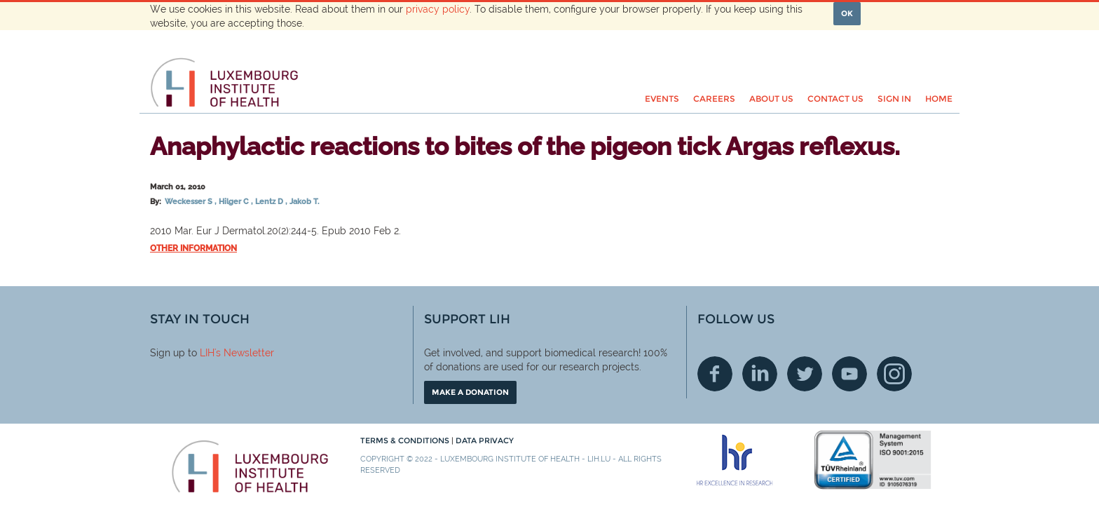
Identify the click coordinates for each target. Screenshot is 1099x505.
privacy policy (438, 9)
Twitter (804, 373)
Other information (193, 248)
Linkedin (759, 373)
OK (847, 13)
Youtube (849, 373)
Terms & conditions (405, 440)
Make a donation (470, 392)
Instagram (894, 373)
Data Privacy (485, 440)
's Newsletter (244, 352)
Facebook (714, 373)
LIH (207, 352)
